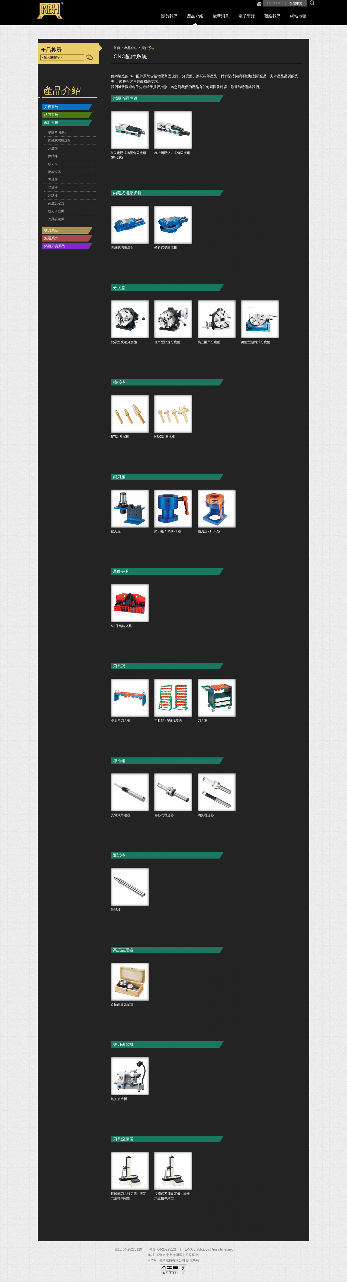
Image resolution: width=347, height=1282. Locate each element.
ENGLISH (274, 3)
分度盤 (53, 148)
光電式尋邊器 (130, 808)
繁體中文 (296, 3)
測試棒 (53, 195)
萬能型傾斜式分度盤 (260, 335)
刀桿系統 (51, 107)
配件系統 (51, 123)
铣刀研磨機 (56, 211)
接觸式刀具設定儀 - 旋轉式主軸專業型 (173, 1187)
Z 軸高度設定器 (130, 998)
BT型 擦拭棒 (130, 430)
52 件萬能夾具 (130, 619)
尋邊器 (53, 187)
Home (259, 3)
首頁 (117, 48)
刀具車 (217, 714)
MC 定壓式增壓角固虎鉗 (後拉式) (130, 146)
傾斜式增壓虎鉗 (173, 241)
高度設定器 (56, 203)
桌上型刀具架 (130, 714)
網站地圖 (299, 16)
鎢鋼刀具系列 (54, 246)
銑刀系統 (51, 115)
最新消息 (226, 16)
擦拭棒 (53, 156)
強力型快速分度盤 (173, 335)
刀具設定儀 (56, 219)
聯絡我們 (275, 16)
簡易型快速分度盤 (130, 335)
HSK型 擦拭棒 (173, 430)
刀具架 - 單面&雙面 (173, 714)
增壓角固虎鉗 (58, 132)
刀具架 (53, 180)
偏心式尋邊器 (173, 808)
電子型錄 (251, 16)
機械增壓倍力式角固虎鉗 (173, 146)
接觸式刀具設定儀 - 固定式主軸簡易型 (130, 1187)
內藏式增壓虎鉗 (59, 140)
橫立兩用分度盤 (217, 335)
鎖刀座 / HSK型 (217, 525)
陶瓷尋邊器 (217, 808)
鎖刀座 (53, 164)
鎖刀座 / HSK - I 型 (173, 525)
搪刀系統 (51, 230)
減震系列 (51, 238)
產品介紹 (202, 16)
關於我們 (178, 16)
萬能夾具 (54, 172)
